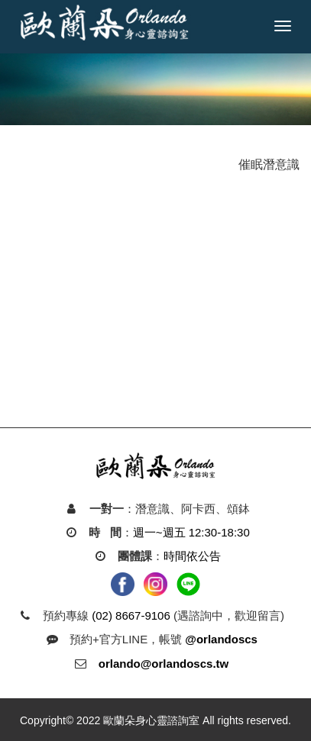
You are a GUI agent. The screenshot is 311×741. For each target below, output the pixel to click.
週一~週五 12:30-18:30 (191, 532)
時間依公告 (192, 555)
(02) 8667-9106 (131, 615)
